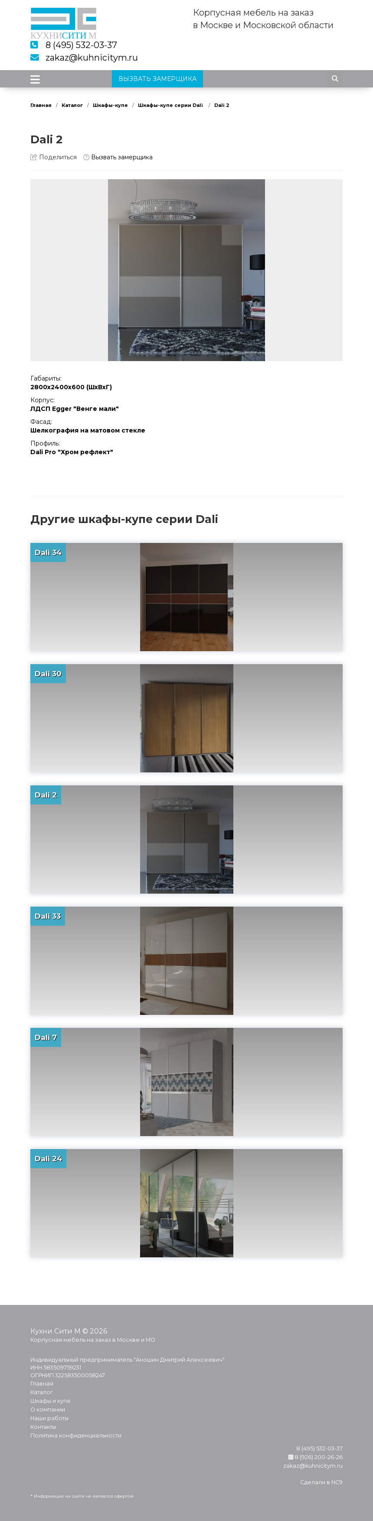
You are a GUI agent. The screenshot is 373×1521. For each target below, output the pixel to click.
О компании (47, 1409)
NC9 (337, 1482)
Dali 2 (221, 105)
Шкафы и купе (50, 1401)
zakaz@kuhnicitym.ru (92, 57)
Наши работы (49, 1418)
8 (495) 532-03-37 (81, 45)
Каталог (72, 105)
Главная (41, 105)
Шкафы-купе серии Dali (171, 105)
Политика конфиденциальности (75, 1435)
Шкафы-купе (110, 105)
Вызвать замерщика (118, 157)
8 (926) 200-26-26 (315, 1457)
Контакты (43, 1427)
